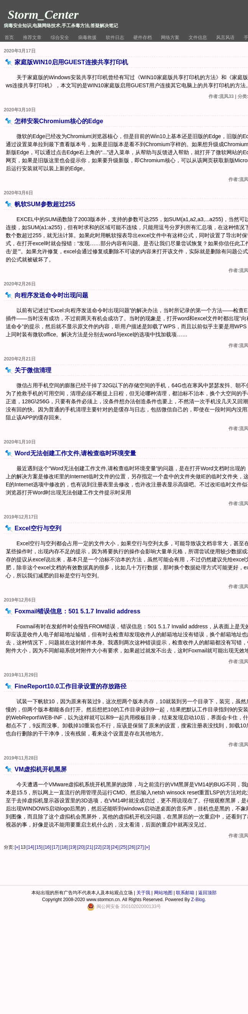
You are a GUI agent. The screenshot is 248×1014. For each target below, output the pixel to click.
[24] (114, 847)
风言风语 (225, 37)
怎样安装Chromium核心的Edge (59, 121)
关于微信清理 (33, 370)
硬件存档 (142, 37)
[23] (106, 847)
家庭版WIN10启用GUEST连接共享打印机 (71, 62)
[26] (131, 847)
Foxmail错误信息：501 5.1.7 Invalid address (77, 611)
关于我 (143, 892)
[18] (64, 847)
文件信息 (198, 37)
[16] (47, 847)
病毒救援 (87, 37)
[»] (147, 847)
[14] (30, 847)
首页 (9, 37)
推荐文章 (32, 37)
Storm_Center (43, 14)
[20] (81, 847)
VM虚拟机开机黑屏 (41, 769)
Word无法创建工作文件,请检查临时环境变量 (75, 453)
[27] (140, 847)
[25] (123, 847)
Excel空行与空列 (38, 528)
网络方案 (170, 37)
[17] (55, 847)
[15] (39, 847)
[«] (17, 847)
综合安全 (60, 37)
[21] (89, 847)
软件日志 (115, 37)
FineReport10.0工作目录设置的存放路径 (70, 686)
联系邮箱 (185, 892)
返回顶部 (207, 892)
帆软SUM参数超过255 (45, 204)
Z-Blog (198, 899)
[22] (98, 847)
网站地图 (163, 892)
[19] (72, 847)
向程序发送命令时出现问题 (51, 295)
